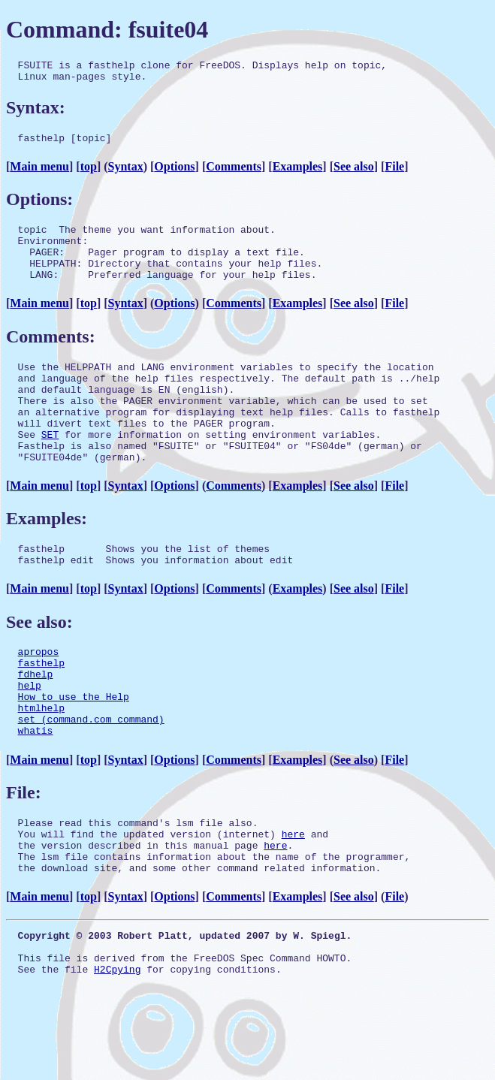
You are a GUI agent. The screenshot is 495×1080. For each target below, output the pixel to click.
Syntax (125, 173)
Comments (233, 173)
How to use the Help (73, 750)
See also (354, 173)
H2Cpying (117, 1050)
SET (50, 468)
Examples (298, 173)
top (88, 173)
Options (174, 173)
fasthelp (41, 709)
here (293, 899)
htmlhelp (41, 764)
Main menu (39, 173)
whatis (35, 791)
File (394, 173)
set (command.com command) (91, 777)
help (29, 737)
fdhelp (35, 723)
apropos (38, 696)
